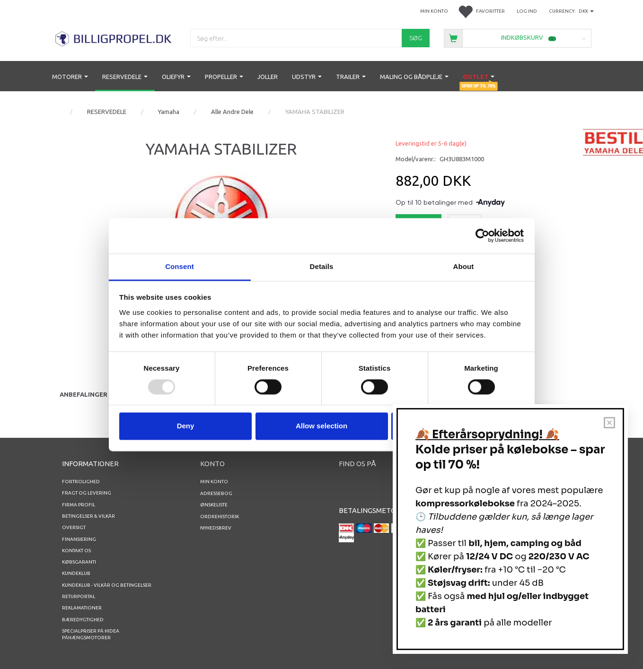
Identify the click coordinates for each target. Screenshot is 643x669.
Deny (185, 426)
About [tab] (463, 266)
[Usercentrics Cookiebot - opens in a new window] (482, 235)
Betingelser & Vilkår (88, 516)
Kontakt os (76, 550)
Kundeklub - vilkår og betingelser (106, 585)
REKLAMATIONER (82, 607)
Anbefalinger (83, 394)
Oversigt (74, 527)
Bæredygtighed (83, 619)
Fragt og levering (86, 492)
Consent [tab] (179, 266)
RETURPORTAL (78, 596)
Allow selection (321, 426)
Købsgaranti (79, 562)
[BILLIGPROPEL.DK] (114, 37)
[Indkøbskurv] (517, 37)
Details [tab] (322, 266)
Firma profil (78, 504)
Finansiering (79, 539)
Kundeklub (76, 573)
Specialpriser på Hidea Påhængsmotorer (90, 634)
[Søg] (416, 38)
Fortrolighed (81, 481)
